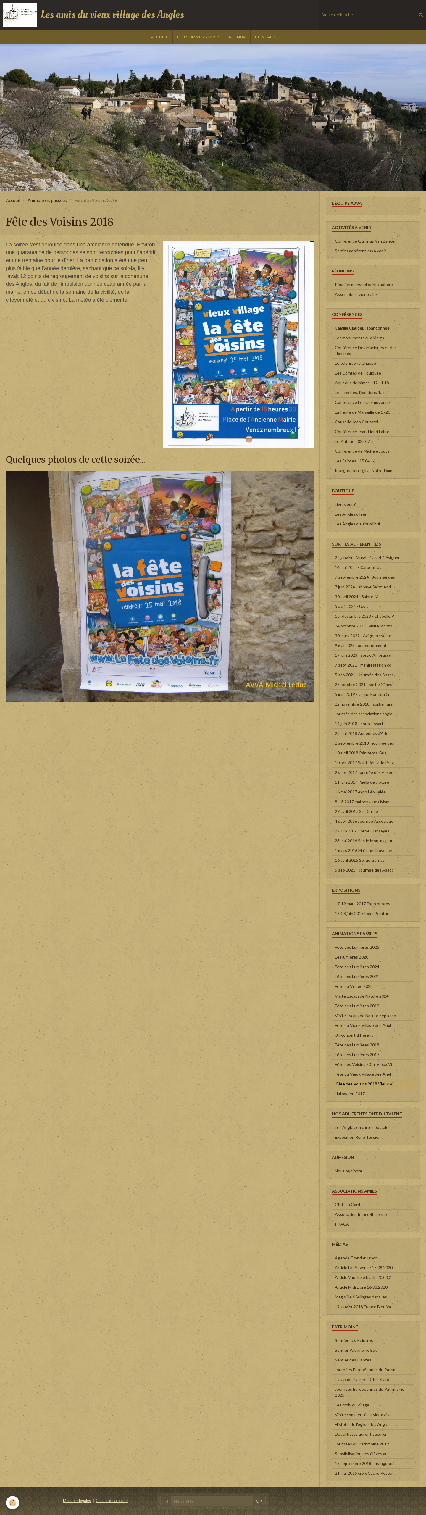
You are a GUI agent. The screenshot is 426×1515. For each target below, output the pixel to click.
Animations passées (47, 200)
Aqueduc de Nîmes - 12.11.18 (362, 382)
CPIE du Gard (347, 1204)
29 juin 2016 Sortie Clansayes (362, 830)
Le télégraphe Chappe (355, 363)
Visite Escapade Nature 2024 (362, 995)
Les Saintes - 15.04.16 (355, 460)
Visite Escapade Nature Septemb (365, 1015)
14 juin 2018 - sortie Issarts (360, 723)
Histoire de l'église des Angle (361, 1424)
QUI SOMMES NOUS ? (198, 36)
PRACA (342, 1224)
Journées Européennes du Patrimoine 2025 (369, 1392)
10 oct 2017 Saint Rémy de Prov (364, 762)
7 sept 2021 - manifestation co (363, 664)
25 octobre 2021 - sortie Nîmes (363, 684)
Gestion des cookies (112, 1500)
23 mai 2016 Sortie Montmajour (364, 840)
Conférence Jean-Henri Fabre (362, 431)
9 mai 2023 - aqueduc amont (361, 645)
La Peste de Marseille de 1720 (362, 411)
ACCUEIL (159, 36)
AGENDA (237, 36)
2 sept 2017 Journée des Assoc (364, 772)
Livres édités (347, 504)
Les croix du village (352, 1404)
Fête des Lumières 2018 (357, 1044)
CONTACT (265, 36)
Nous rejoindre (348, 1170)
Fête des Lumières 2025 (357, 947)
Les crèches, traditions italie (361, 392)
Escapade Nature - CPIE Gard (362, 1379)
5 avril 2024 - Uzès (351, 606)
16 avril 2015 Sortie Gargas (360, 860)
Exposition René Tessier (357, 1137)
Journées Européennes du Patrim (365, 1369)
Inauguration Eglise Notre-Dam (363, 470)
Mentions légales (77, 1500)
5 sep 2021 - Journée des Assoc (364, 674)
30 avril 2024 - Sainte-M (356, 596)
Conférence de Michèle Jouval (362, 451)
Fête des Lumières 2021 (357, 976)
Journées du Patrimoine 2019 (362, 1443)
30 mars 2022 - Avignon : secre (363, 635)
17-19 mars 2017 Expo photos (362, 903)
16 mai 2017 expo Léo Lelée (360, 791)
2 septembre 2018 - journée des (364, 743)
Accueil (13, 200)
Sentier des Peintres (354, 1340)
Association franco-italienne (361, 1214)
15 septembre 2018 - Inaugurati (364, 1463)
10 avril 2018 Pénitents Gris (360, 752)
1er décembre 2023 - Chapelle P (364, 616)
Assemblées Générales (356, 294)
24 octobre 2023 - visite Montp (363, 625)
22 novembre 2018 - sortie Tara (364, 703)
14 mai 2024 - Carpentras (358, 567)
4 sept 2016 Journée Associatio (364, 821)
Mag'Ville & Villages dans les (361, 1296)
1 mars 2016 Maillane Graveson (363, 850)
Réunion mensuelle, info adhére (364, 284)
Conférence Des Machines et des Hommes (366, 350)
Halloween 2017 (350, 1093)
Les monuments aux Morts (359, 337)
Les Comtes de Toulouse (358, 372)
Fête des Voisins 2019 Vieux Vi (363, 1064)
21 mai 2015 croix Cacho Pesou (363, 1473)
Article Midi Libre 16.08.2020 (361, 1287)
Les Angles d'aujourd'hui (357, 523)
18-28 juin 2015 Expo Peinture (363, 913)
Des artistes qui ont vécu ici (360, 1434)
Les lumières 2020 (351, 956)
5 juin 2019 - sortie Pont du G (362, 694)
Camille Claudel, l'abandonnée (362, 327)
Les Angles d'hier (351, 514)
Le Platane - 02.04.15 (354, 441)
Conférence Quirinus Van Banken (366, 240)
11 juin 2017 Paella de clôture (362, 782)
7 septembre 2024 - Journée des (365, 577)
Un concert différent (354, 1035)
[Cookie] (12, 1502)
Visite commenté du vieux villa (362, 1414)
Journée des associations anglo (364, 713)
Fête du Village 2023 (354, 986)
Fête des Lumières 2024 (357, 966)
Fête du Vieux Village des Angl (363, 1025)
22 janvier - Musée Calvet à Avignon (368, 557)
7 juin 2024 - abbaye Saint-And (363, 586)
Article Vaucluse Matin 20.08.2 (363, 1277)
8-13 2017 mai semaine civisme (363, 801)
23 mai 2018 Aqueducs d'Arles (362, 733)
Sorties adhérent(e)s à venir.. (361, 250)
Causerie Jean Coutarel (356, 421)
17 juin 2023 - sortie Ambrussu (363, 655)
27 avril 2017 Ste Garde (356, 811)
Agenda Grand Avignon (356, 1257)
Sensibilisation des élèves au (361, 1453)
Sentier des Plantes (353, 1359)
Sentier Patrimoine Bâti (356, 1350)
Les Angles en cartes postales (362, 1127)
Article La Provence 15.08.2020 (364, 1267)
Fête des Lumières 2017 (357, 1054)
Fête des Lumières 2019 (357, 1005)
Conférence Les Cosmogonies (363, 402)
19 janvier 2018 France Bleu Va (363, 1306)
